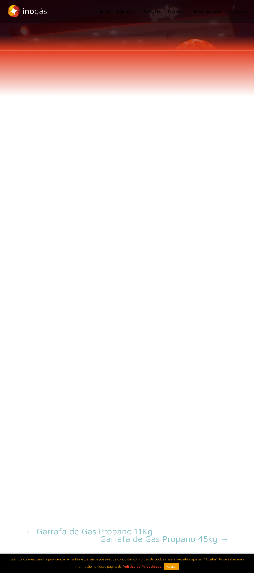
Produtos (152, 11)
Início (105, 11)
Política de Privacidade (142, 566)
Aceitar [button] (171, 566)
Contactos (237, 11)
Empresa (124, 11)
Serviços (175, 11)
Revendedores (207, 11)
